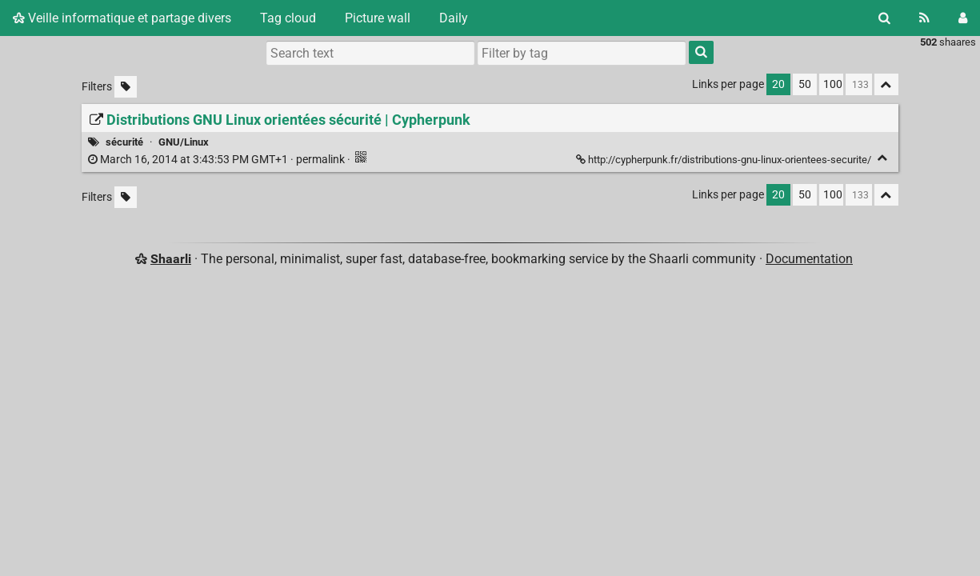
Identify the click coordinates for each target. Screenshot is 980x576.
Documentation (809, 258)
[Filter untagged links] (125, 87)
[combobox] (582, 53)
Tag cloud (288, 18)
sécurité (124, 142)
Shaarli (170, 258)
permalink (217, 159)
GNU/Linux (183, 142)
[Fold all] (886, 84)
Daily (453, 18)
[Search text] (370, 53)
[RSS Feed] (924, 18)
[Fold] (883, 158)
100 (832, 84)
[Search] (884, 18)
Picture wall (377, 18)
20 (778, 84)
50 (804, 84)
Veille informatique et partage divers (122, 18)
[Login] (963, 18)
